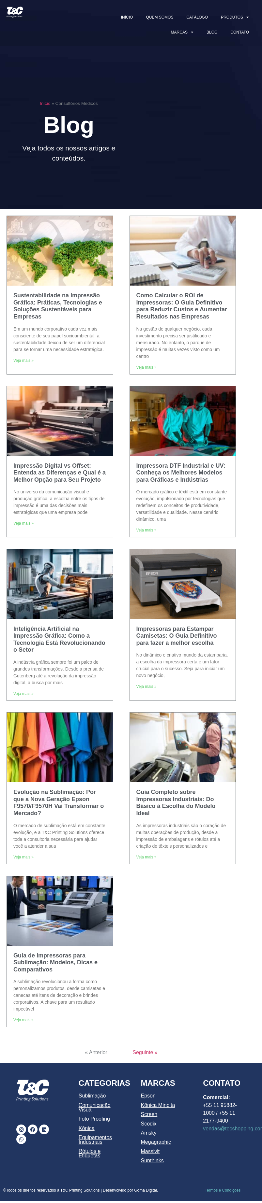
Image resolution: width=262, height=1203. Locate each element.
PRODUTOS (235, 17)
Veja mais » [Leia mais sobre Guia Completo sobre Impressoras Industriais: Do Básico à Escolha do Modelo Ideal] (146, 857)
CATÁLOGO (197, 17)
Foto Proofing (94, 1119)
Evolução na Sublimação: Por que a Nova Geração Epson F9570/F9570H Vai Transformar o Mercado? (58, 802)
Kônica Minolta (158, 1105)
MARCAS (182, 32)
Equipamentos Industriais (95, 1140)
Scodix (149, 1123)
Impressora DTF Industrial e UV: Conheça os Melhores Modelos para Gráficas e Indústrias (180, 472)
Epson (148, 1095)
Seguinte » (145, 1052)
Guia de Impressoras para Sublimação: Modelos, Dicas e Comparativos (55, 962)
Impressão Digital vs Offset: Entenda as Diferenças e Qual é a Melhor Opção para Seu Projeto (59, 472)
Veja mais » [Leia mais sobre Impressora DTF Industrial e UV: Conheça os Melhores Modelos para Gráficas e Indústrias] (146, 530)
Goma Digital (145, 1190)
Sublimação (92, 1095)
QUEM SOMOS (159, 17)
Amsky (149, 1133)
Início (45, 103)
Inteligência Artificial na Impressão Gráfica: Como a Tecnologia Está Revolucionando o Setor (59, 639)
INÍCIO (127, 17)
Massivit (150, 1151)
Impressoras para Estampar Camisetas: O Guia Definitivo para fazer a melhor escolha (176, 636)
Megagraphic (156, 1142)
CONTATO (239, 32)
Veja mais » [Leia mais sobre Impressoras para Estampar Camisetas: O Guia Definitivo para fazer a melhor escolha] (146, 686)
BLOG (212, 32)
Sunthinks (152, 1160)
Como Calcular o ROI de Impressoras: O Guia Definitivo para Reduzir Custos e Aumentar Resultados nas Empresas (181, 306)
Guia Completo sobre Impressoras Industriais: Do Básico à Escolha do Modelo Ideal (176, 802)
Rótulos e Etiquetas (90, 1153)
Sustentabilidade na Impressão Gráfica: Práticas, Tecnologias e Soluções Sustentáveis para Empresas (57, 306)
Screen (149, 1114)
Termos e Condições (222, 1190)
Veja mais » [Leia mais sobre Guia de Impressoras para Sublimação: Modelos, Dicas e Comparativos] (23, 1020)
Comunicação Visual (95, 1107)
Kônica (87, 1128)
